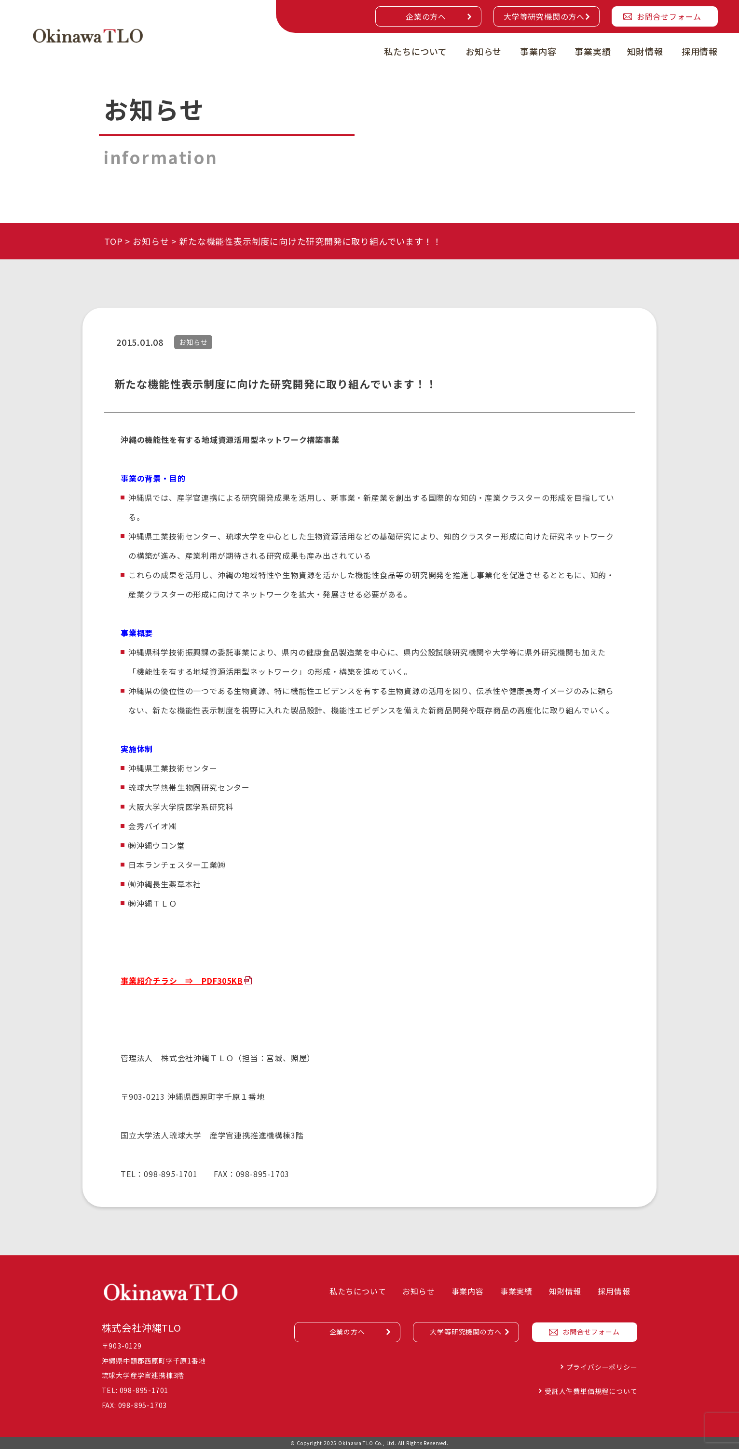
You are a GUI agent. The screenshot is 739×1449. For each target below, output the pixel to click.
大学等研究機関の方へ (544, 16)
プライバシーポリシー (602, 1367)
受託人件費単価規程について (591, 1391)
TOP (113, 241)
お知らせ (483, 51)
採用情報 (700, 51)
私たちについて (415, 51)
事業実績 (593, 51)
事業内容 (538, 51)
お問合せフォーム (669, 16)
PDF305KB (222, 980)
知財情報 (645, 51)
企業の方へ (426, 16)
